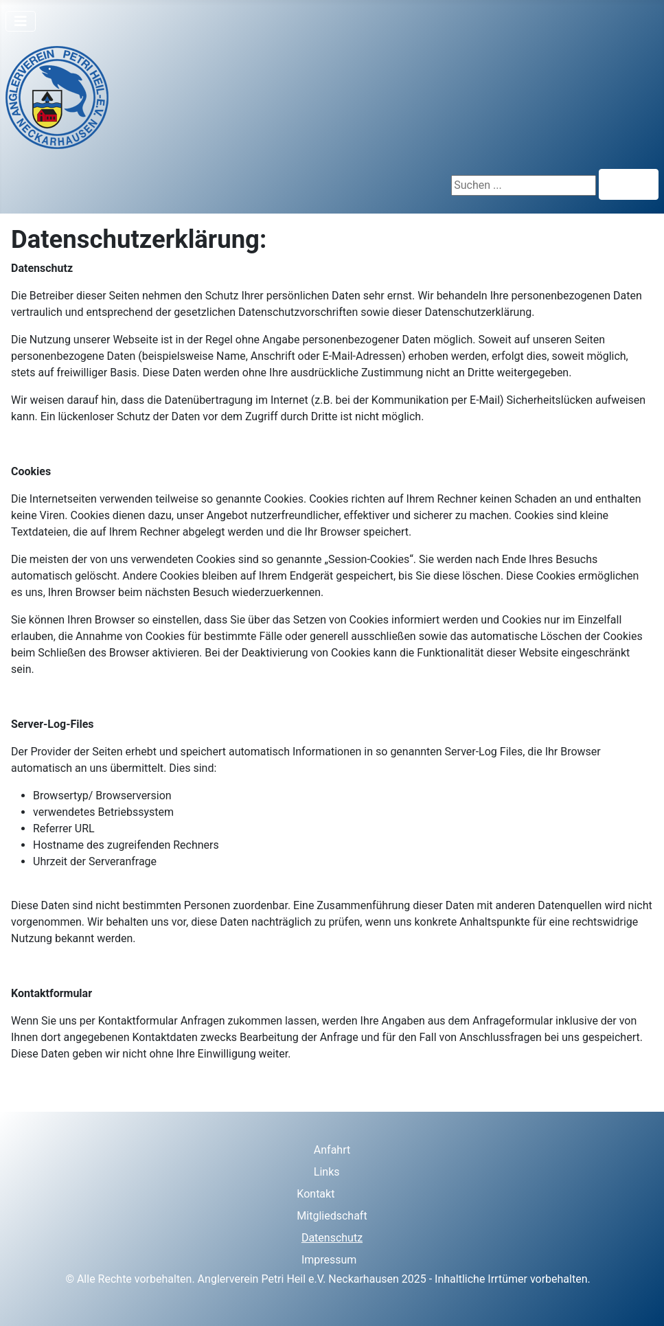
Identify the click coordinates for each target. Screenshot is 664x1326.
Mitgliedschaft (332, 1215)
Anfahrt (332, 1149)
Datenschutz (332, 1237)
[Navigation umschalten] (20, 21)
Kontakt (315, 1193)
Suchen (628, 184)
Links (327, 1171)
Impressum (329, 1259)
